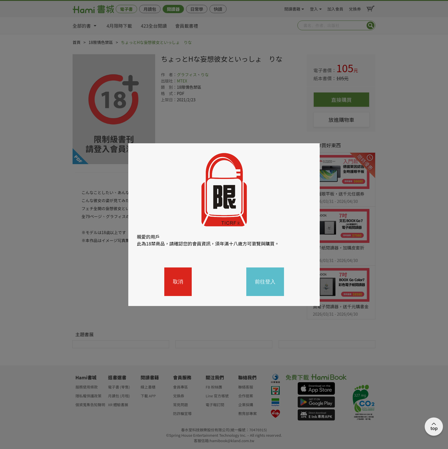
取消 (178, 282)
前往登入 (265, 282)
